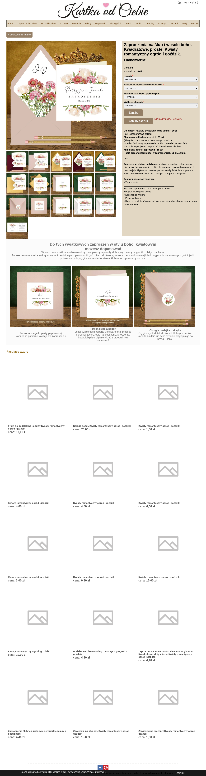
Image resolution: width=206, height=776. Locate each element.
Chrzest (64, 23)
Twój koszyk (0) (190, 2)
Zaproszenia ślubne (27, 23)
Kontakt (194, 23)
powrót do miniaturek (20, 34)
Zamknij (180, 773)
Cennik (128, 23)
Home (10, 23)
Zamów (133, 112)
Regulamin (100, 23)
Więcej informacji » (96, 772)
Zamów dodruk (138, 120)
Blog (184, 23)
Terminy (150, 23)
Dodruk (174, 23)
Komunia (76, 23)
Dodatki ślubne (48, 23)
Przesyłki (162, 23)
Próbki (139, 23)
